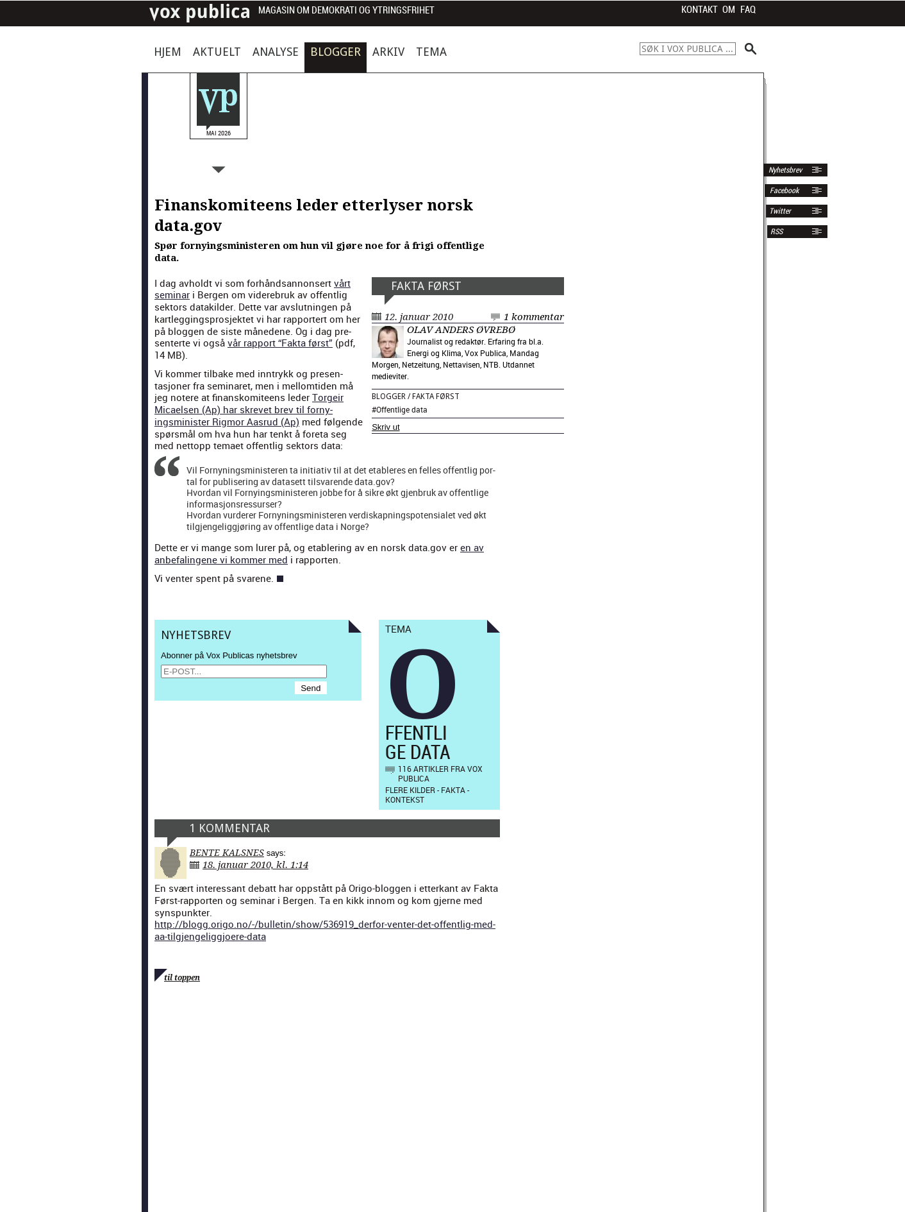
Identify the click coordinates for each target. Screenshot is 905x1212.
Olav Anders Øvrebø (461, 330)
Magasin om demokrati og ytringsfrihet (346, 10)
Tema (431, 51)
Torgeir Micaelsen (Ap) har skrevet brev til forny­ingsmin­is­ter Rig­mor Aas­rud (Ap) (249, 409)
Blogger (335, 51)
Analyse (276, 51)
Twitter (780, 211)
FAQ (748, 9)
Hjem (167, 51)
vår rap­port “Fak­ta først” (280, 342)
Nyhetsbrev (784, 170)
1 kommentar (534, 317)
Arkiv (388, 51)
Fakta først (426, 286)
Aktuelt (217, 51)
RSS (776, 231)
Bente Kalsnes (227, 853)
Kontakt (699, 9)
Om (728, 9)
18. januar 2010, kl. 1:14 (255, 865)
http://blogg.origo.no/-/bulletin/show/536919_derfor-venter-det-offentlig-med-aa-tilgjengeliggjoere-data (324, 930)
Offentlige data (402, 409)
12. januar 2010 (419, 317)
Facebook (783, 190)
